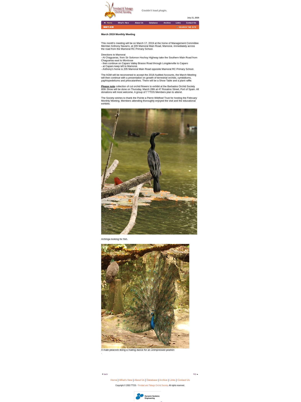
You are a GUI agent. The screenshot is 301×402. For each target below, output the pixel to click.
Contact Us (183, 380)
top (195, 374)
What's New (125, 380)
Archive (163, 380)
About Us (139, 380)
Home (113, 380)
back (106, 374)
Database (152, 380)
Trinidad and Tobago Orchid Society (153, 385)
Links (172, 380)
